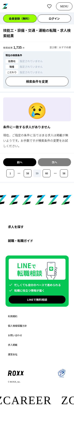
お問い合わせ (15, 335)
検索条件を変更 (37, 81)
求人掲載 (12, 344)
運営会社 (12, 354)
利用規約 (12, 316)
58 (27, 173)
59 (37, 173)
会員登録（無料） (20, 18)
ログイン (54, 18)
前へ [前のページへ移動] (19, 162)
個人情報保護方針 (17, 325)
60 (46, 173)
